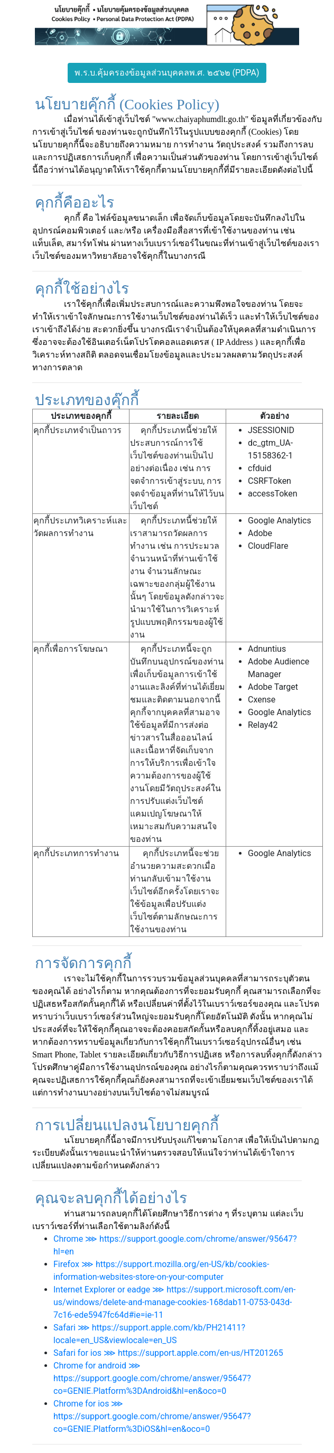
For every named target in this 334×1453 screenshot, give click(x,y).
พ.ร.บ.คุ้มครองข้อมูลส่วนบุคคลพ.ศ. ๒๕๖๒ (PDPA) (167, 73)
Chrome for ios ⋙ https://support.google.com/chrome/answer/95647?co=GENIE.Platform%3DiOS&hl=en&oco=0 (152, 1416)
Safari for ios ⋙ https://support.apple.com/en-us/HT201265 (168, 1353)
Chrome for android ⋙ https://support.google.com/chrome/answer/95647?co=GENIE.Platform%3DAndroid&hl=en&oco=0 (152, 1378)
